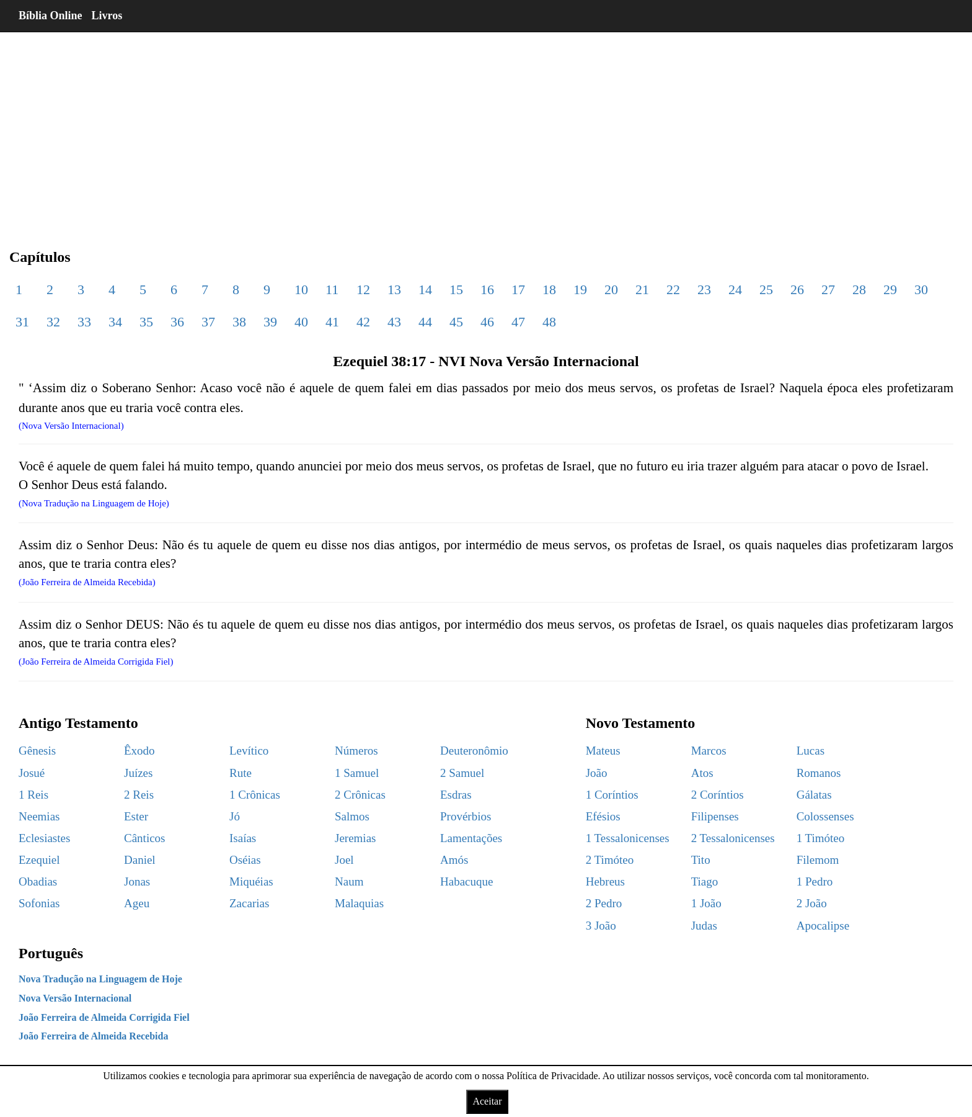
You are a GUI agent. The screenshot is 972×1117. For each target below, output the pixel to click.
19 (580, 289)
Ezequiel (39, 859)
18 (549, 289)
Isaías (242, 838)
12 (363, 289)
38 (239, 322)
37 (208, 322)
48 (549, 322)
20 (611, 289)
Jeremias (355, 838)
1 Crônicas (254, 794)
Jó (234, 816)
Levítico (248, 750)
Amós (454, 859)
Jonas (137, 881)
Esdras (456, 794)
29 (890, 289)
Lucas (810, 750)
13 (394, 289)
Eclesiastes (44, 838)
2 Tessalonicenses (733, 838)
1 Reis (33, 794)
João (597, 772)
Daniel (140, 859)
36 (177, 322)
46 (487, 322)
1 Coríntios (612, 794)
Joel (344, 859)
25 (766, 289)
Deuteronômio (474, 750)
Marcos (709, 750)
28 (859, 289)
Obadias (38, 881)
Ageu (136, 903)
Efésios (603, 816)
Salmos (352, 816)
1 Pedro (815, 881)
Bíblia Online (50, 15)
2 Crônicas (360, 794)
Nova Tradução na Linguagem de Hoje (100, 979)
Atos (702, 772)
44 (425, 322)
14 (425, 289)
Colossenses (825, 816)
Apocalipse (823, 925)
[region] (486, 130)
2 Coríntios (717, 794)
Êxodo (139, 750)
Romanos (819, 772)
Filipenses (715, 816)
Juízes (138, 772)
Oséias (245, 859)
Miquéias (251, 881)
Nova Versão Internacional (75, 998)
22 (673, 289)
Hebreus (605, 881)
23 (704, 289)
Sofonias (39, 903)
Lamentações (471, 838)
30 (921, 289)
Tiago (704, 881)
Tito (700, 859)
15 (456, 289)
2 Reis (139, 794)
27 (828, 289)
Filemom (818, 859)
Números (356, 750)
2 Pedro (604, 903)
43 (394, 322)
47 (518, 322)
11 (331, 289)
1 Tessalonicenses (627, 838)
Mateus (603, 750)
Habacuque (466, 881)
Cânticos (145, 838)
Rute (240, 772)
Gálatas (814, 794)
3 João (601, 925)
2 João (812, 903)
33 (84, 322)
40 (301, 322)
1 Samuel (357, 772)
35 (146, 322)
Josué (32, 772)
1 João (706, 903)
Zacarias (249, 903)
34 (115, 322)
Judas (704, 925)
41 (332, 322)
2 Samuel (462, 772)
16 (487, 289)
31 (22, 322)
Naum (349, 881)
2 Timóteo (610, 859)
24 (735, 289)
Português (51, 953)
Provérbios (465, 816)
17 (518, 289)
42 (363, 322)
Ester (136, 816)
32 (53, 322)
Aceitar (486, 1101)
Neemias (39, 816)
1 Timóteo (821, 838)
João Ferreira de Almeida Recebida (93, 1036)
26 (797, 289)
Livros (107, 15)
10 (301, 289)
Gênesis (37, 750)
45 (456, 322)
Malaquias (359, 903)
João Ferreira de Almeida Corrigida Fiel (104, 1017)
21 (642, 289)
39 (270, 322)
